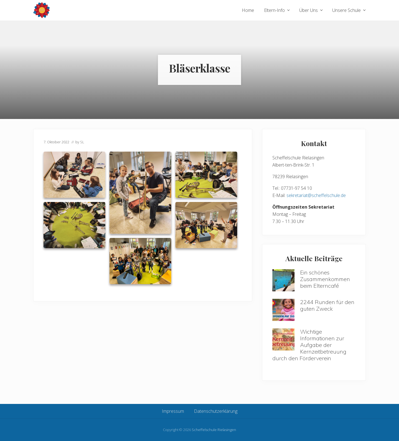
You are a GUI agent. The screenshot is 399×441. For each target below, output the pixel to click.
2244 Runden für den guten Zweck (327, 305)
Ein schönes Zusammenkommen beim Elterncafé (325, 279)
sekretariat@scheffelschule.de (316, 195)
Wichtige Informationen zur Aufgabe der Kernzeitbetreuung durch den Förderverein (309, 345)
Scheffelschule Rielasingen (214, 429)
